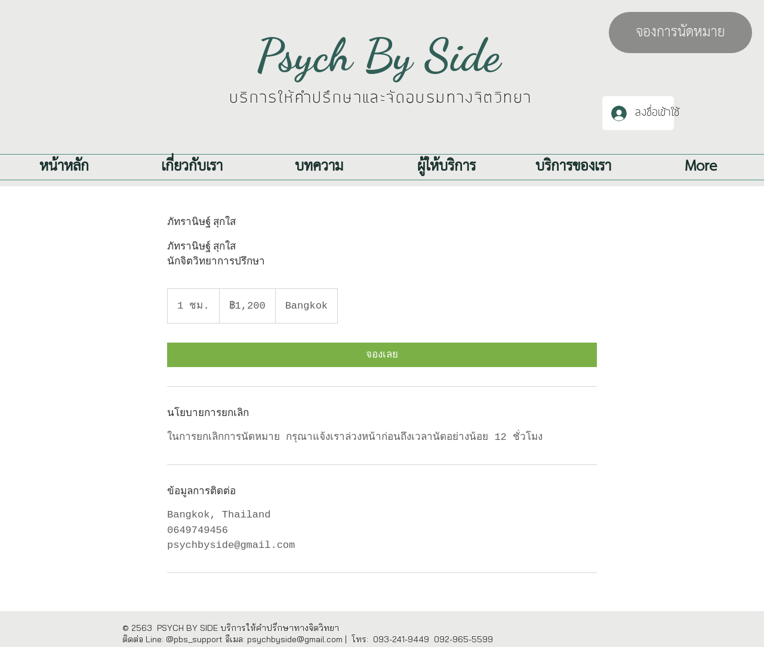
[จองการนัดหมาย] (680, 32)
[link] (382, 355)
